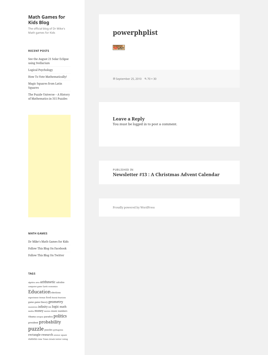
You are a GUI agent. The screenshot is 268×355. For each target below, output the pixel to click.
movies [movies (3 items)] (47, 311)
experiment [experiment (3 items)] (33, 297)
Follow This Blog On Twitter (46, 255)
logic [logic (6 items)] (55, 306)
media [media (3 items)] (31, 311)
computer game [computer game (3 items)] (35, 286)
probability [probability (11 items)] (50, 322)
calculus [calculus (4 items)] (60, 282)
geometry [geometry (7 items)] (55, 301)
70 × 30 (151, 79)
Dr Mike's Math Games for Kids (48, 241)
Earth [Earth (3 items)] (45, 286)
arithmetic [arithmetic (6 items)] (47, 282)
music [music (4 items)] (54, 310)
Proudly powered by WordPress (134, 207)
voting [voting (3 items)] (65, 339)
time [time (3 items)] (40, 339)
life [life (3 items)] (49, 307)
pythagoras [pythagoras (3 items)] (58, 330)
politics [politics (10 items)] (60, 316)
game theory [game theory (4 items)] (41, 302)
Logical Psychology (40, 70)
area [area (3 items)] (37, 282)
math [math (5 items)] (63, 307)
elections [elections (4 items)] (56, 292)
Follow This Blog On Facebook (47, 248)
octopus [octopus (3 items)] (39, 317)
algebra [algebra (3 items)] (31, 282)
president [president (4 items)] (33, 322)
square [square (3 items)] (64, 335)
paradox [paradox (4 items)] (48, 316)
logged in (140, 124)
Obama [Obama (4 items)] (32, 316)
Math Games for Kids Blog (46, 19)
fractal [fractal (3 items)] (54, 297)
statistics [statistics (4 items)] (32, 338)
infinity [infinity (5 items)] (43, 307)
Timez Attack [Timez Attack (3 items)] (49, 339)
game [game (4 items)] (31, 302)
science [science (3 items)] (57, 335)
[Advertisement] (49, 166)
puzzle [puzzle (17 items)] (36, 328)
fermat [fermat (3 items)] (42, 297)
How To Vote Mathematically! (47, 77)
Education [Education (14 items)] (39, 291)
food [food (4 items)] (48, 297)
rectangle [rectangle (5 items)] (34, 335)
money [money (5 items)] (39, 311)
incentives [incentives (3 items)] (32, 307)
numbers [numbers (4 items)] (62, 310)
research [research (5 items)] (47, 335)
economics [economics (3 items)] (53, 286)
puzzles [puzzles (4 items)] (48, 329)
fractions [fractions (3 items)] (62, 297)
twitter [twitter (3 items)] (58, 339)
